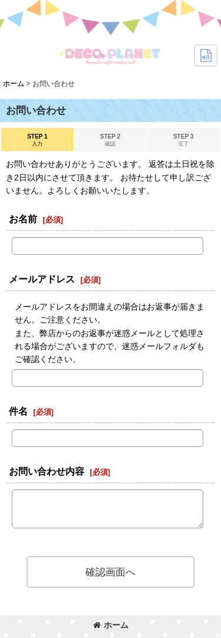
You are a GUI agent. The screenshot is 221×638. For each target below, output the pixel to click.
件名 (18, 411)
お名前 (23, 218)
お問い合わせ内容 (46, 471)
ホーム (110, 625)
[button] (205, 55)
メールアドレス (42, 279)
